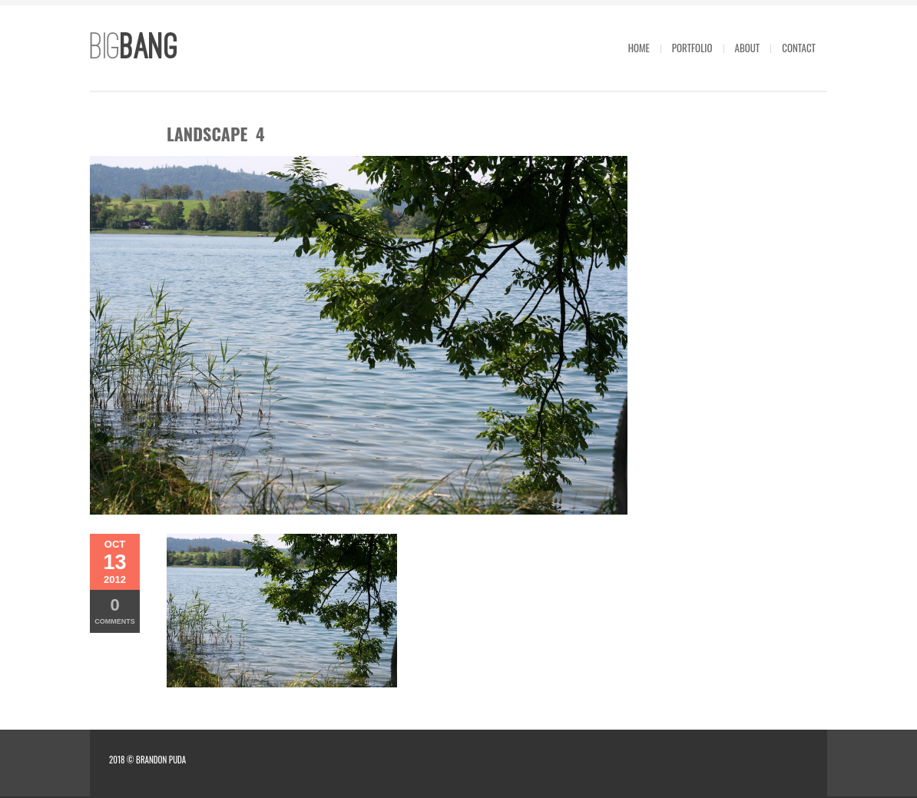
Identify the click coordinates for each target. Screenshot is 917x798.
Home (639, 47)
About (747, 47)
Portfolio (692, 47)
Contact (799, 47)
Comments (114, 610)
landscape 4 (215, 133)
